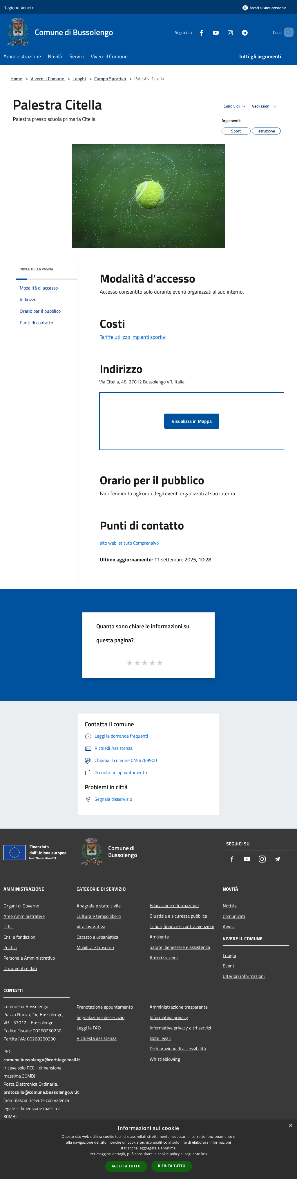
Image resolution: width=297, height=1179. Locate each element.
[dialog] (148, 1149)
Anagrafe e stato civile (99, 905)
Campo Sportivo (110, 78)
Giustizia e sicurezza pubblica (178, 915)
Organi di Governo (21, 905)
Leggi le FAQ (89, 1027)
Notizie (230, 905)
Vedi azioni (265, 106)
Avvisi (229, 926)
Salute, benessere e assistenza (180, 947)
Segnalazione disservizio (100, 1017)
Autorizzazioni (164, 957)
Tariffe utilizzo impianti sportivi (133, 337)
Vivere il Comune (47, 78)
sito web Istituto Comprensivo (129, 542)
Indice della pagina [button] (36, 269)
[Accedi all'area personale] (264, 7)
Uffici (8, 926)
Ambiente (159, 936)
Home (16, 78)
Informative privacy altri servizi (180, 1027)
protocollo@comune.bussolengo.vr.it (41, 1092)
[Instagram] (220, 32)
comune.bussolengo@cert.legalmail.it (41, 1059)
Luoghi (79, 78)
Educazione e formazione (174, 905)
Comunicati (234, 916)
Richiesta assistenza (97, 1038)
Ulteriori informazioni (244, 976)
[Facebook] (191, 32)
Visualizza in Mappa (192, 421)
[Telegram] (235, 32)
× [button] (290, 1126)
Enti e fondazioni (20, 937)
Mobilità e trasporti (95, 947)
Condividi (235, 106)
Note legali (160, 1038)
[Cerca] (287, 32)
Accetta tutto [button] (126, 1166)
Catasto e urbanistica (97, 937)
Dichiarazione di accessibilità (178, 1048)
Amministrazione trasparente (179, 1006)
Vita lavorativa (91, 926)
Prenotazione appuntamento (105, 1006)
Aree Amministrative (24, 916)
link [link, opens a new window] (204, 1153)
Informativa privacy (169, 1017)
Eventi (229, 965)
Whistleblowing (165, 1059)
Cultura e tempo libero (99, 916)
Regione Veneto (18, 7)
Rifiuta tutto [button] (172, 1165)
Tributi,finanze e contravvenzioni (182, 926)
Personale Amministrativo (29, 957)
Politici (10, 947)
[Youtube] (206, 32)
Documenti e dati (20, 968)
